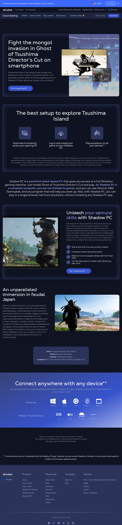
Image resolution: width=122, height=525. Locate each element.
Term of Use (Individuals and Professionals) (100, 480)
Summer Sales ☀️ (77, 15)
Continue (110, 4)
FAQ (47, 496)
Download (49, 486)
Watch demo (100, 16)
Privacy (86, 486)
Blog (47, 483)
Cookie (86, 490)
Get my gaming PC (20, 88)
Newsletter (50, 499)
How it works (35, 15)
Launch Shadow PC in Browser (69, 10)
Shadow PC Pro (28, 493)
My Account (100, 10)
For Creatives (31, 10)
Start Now (114, 16)
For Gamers (19, 10)
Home (24, 480)
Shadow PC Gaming (29, 490)
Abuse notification (90, 493)
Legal (86, 483)
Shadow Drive (88, 10)
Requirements (51, 493)
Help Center (50, 480)
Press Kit (49, 490)
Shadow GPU (27, 496)
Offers (24, 15)
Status (48, 503)
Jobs (66, 483)
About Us (68, 480)
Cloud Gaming (10, 15)
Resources (61, 15)
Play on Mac (49, 15)
